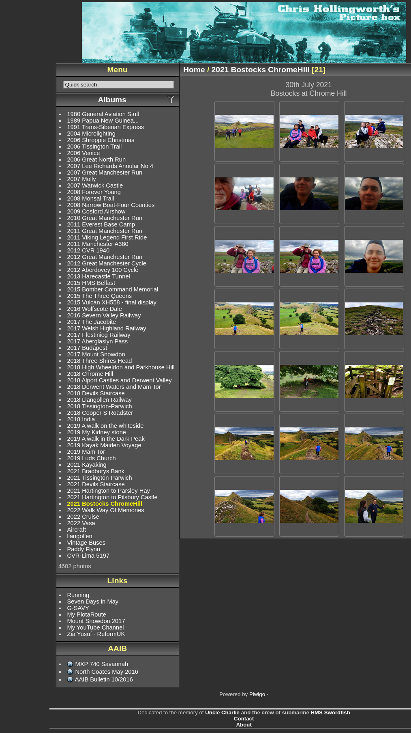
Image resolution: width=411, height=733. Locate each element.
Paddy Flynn (83, 549)
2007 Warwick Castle (95, 185)
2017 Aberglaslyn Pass (97, 341)
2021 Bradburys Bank (95, 471)
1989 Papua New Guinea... (103, 120)
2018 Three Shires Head (99, 361)
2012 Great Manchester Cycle (106, 263)
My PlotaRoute (86, 614)
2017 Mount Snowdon (96, 354)
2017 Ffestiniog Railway (98, 335)
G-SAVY (78, 608)
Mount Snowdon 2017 (96, 621)
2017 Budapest (87, 348)
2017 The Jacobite (91, 322)
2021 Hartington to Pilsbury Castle (112, 497)
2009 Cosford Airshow (96, 211)
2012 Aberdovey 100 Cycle (102, 270)
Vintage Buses (86, 542)
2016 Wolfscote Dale (94, 309)
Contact (244, 719)
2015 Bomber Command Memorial (112, 289)
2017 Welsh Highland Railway (106, 328)
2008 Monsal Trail (90, 198)
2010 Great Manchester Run (104, 218)
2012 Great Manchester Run (104, 257)
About (244, 725)
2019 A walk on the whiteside (105, 426)
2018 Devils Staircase (95, 393)
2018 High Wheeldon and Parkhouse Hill (120, 367)
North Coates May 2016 (106, 671)
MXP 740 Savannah (101, 664)
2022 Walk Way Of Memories (105, 510)
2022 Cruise (83, 516)
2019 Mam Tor (86, 451)
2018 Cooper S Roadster (100, 413)
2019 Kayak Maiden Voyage (104, 445)
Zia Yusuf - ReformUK (96, 634)
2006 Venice (83, 153)
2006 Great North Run (96, 159)
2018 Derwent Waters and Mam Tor (114, 387)
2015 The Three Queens (99, 296)
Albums (112, 99)
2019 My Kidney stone (96, 432)
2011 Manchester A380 (97, 244)
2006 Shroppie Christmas (100, 140)
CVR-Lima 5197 (88, 555)
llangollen (79, 536)
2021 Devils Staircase (95, 484)
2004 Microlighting (91, 133)
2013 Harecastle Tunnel (98, 276)
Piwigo (257, 694)
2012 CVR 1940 (88, 250)
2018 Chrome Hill (90, 374)
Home (194, 69)
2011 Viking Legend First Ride (107, 237)
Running (78, 595)
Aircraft (76, 529)
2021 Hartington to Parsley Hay (108, 490)
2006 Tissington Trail (94, 146)
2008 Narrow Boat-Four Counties (110, 205)
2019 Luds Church (91, 458)
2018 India (81, 419)
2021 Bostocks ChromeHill (104, 503)
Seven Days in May (92, 601)
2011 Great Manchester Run (104, 231)
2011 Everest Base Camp (101, 224)
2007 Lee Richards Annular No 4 (110, 166)
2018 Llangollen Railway (99, 400)
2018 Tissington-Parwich (99, 406)
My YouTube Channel (95, 627)
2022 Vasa (81, 523)
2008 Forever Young (94, 192)
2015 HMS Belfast (91, 283)
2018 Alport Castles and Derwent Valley (119, 380)
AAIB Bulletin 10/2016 (104, 679)
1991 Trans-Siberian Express (105, 127)
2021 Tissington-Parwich (99, 477)
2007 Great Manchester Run (104, 172)
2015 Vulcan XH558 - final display (111, 302)
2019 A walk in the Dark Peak (105, 438)
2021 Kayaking (86, 464)
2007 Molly (81, 179)
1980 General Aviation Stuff (103, 114)
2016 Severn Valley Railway (104, 315)
